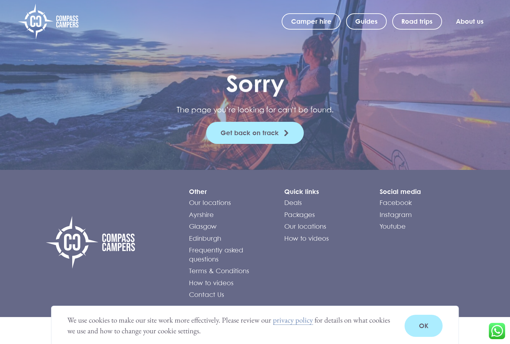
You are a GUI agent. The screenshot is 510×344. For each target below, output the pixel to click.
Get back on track (250, 133)
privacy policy (293, 320)
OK (423, 326)
